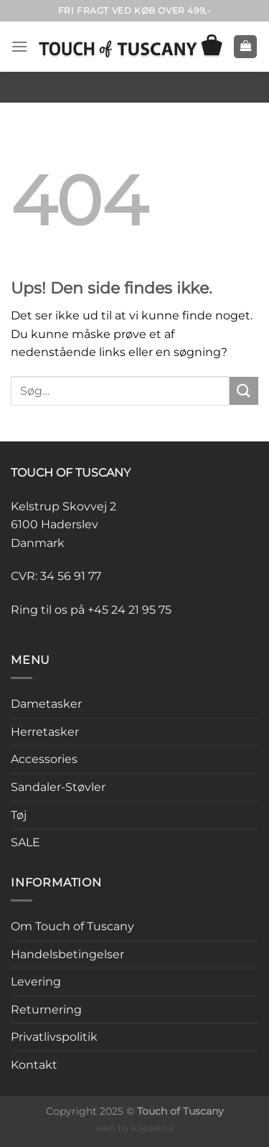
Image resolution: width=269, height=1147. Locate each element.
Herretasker (45, 732)
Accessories (44, 759)
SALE (25, 842)
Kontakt (34, 1065)
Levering (36, 981)
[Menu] (19, 46)
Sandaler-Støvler (58, 787)
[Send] (244, 391)
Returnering (46, 1009)
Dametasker (46, 704)
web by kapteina (134, 1127)
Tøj (19, 815)
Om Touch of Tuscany (72, 926)
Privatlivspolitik (54, 1037)
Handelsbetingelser (67, 954)
